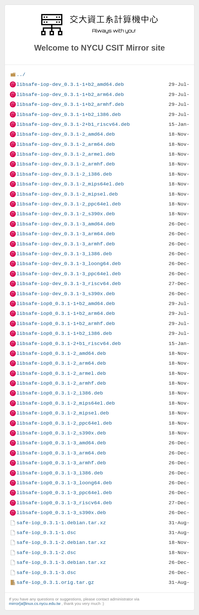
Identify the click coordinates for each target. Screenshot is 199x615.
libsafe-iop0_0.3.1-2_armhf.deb (61, 383)
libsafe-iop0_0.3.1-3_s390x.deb (61, 512)
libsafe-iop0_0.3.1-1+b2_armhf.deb (65, 323)
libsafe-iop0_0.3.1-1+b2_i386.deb (64, 333)
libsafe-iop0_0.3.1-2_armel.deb (61, 373)
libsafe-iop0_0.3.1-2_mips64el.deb (65, 403)
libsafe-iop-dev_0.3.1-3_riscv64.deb (68, 283)
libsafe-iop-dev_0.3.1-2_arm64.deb (65, 144)
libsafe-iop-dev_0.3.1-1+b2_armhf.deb (70, 104)
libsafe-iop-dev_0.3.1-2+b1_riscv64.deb (73, 124)
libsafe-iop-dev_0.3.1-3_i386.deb (64, 253)
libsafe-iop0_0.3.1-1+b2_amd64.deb (65, 303)
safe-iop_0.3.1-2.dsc (46, 552)
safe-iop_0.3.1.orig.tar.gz (55, 582)
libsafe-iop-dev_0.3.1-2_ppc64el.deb (68, 204)
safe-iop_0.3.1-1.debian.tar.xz (61, 522)
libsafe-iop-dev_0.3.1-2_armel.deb (65, 154)
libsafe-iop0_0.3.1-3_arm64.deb (61, 453)
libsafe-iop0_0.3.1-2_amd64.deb (61, 353)
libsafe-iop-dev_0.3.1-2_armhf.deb (65, 164)
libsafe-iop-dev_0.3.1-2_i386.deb (64, 174)
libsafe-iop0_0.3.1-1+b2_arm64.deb (65, 313)
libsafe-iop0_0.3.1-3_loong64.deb (64, 482)
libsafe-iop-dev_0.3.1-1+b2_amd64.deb (70, 84)
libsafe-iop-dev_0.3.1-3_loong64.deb (68, 263)
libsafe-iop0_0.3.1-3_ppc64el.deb (64, 492)
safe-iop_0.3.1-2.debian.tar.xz (61, 542)
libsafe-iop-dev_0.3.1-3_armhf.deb (65, 243)
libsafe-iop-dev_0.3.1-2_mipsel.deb (67, 194)
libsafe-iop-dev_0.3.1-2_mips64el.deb (70, 184)
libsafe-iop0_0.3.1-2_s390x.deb (61, 433)
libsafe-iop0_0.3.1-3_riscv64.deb (64, 502)
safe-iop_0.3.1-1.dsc (46, 532)
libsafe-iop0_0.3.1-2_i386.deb (59, 393)
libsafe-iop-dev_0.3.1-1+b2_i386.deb (68, 114)
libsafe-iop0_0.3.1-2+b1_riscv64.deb (68, 343)
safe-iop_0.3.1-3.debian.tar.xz (61, 562)
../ (20, 74)
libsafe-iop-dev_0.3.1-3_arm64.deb (65, 233)
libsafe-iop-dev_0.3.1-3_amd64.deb (65, 223)
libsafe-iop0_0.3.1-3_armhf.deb (61, 462)
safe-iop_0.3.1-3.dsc (46, 572)
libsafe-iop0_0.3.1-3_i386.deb (59, 472)
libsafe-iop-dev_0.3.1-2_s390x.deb (65, 213)
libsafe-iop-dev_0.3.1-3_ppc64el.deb (68, 273)
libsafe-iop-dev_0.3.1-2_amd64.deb (65, 134)
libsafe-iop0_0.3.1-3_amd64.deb (61, 442)
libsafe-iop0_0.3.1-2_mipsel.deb (62, 413)
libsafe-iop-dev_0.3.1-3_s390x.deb (65, 293)
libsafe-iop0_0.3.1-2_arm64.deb (61, 363)
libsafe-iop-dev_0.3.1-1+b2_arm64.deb (70, 94)
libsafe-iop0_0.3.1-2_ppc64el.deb (64, 423)
